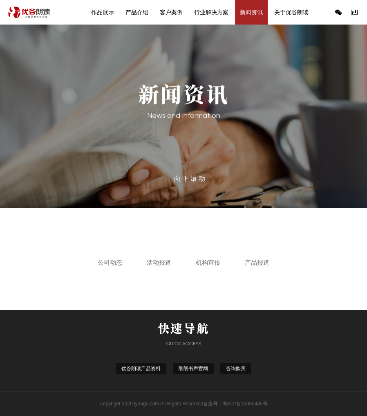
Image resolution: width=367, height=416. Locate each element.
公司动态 (110, 262)
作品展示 (102, 12)
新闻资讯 (251, 12)
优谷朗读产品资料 (141, 368)
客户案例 (171, 12)
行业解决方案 (211, 12)
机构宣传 (208, 262)
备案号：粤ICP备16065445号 (235, 404)
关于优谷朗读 (291, 12)
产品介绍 (136, 12)
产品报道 (257, 262)
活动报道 (159, 262)
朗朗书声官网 (193, 368)
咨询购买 (236, 368)
